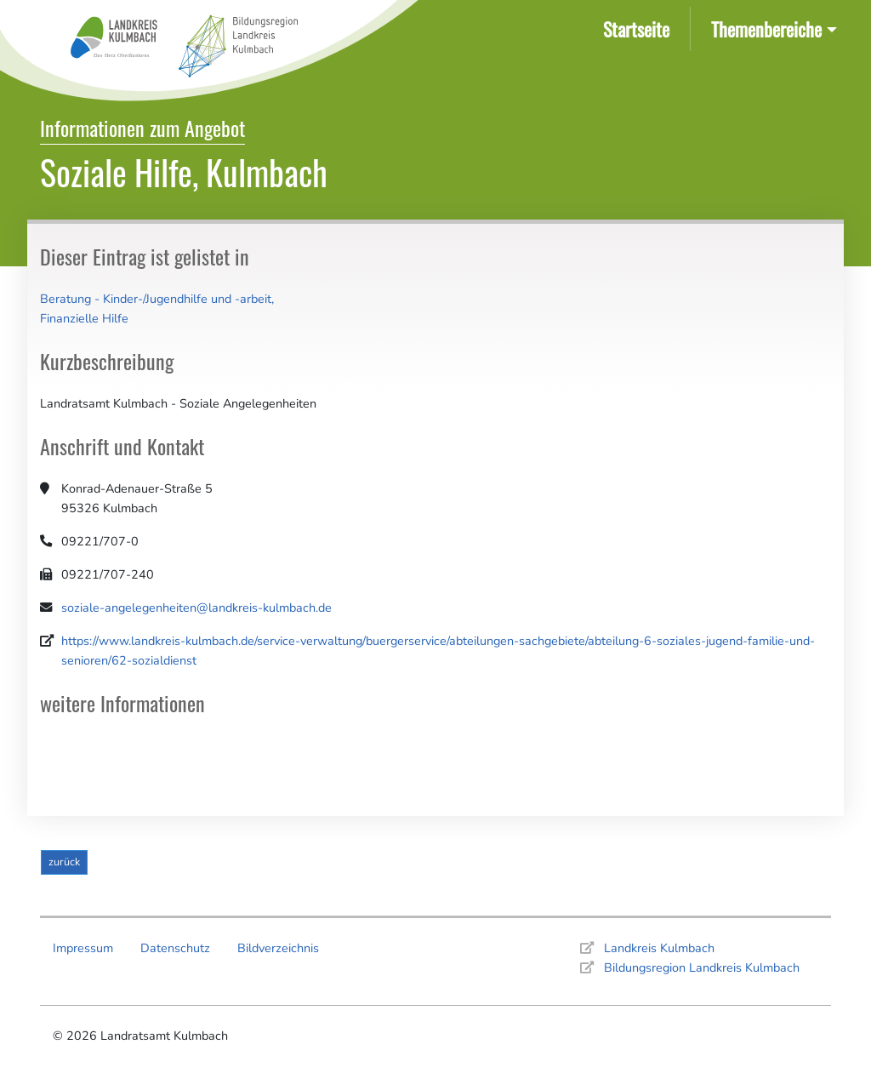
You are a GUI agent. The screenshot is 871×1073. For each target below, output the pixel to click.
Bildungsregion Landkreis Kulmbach (702, 967)
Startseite (639, 28)
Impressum (83, 947)
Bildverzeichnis (278, 947)
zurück (64, 861)
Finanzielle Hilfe (84, 318)
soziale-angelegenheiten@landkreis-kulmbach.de (196, 607)
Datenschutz (175, 947)
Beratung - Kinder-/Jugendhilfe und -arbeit (155, 298)
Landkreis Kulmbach (659, 947)
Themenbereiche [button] (766, 28)
